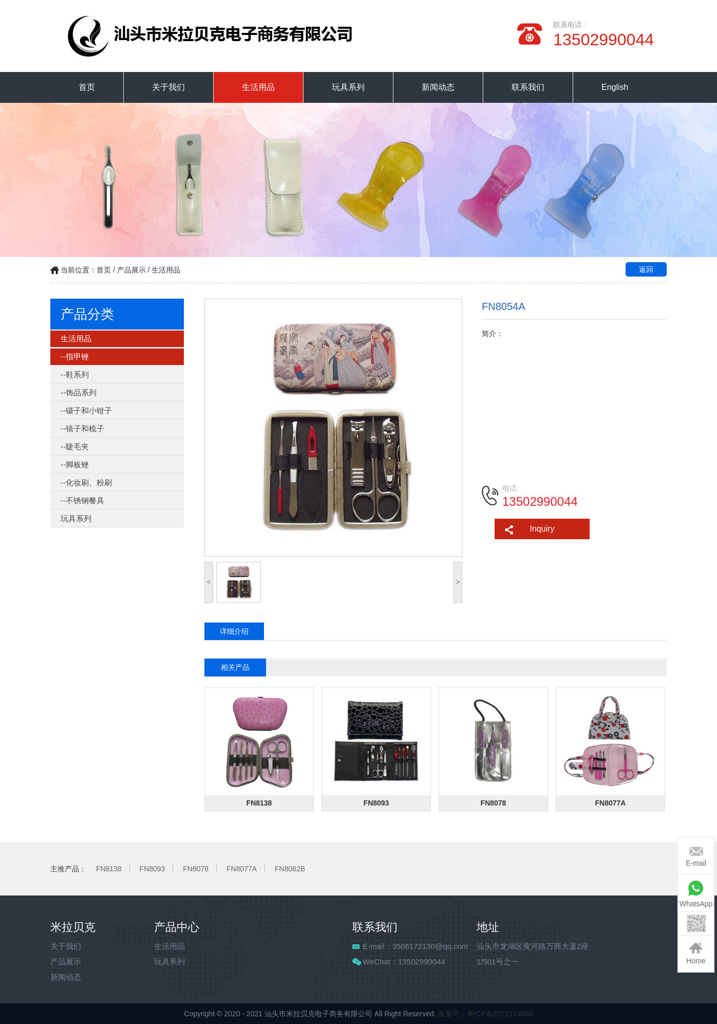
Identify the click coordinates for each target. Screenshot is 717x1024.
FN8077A (242, 869)
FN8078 (196, 869)
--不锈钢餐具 (82, 500)
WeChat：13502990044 (404, 961)
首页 (87, 87)
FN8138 (109, 869)
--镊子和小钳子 (86, 410)
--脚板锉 (75, 464)
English (614, 87)
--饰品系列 (79, 392)
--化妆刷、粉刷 (86, 482)
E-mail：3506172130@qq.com (415, 946)
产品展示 (131, 270)
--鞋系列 (75, 374)
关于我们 (168, 87)
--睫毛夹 (75, 446)
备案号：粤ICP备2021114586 (485, 1014)
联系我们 (528, 87)
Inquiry (542, 528)
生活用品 (258, 87)
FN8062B (290, 869)
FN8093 (152, 869)
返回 (646, 269)
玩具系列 (348, 87)
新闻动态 (438, 87)
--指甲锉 (75, 356)
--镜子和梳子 (82, 428)
